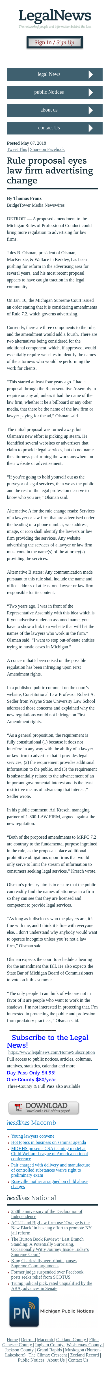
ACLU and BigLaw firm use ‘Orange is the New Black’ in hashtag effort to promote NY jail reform (51, 1227)
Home (12, 1339)
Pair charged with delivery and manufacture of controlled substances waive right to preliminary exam (50, 1170)
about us (49, 110)
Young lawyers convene (32, 1136)
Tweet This (17, 149)
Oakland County (71, 1339)
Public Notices (31, 1360)
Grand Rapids (50, 1349)
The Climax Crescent (48, 1355)
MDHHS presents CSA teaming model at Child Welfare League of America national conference (49, 1153)
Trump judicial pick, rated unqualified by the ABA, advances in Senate (51, 1286)
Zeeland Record (85, 1355)
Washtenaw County (84, 1344)
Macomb (45, 1339)
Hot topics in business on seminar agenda (48, 1142)
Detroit (28, 1339)
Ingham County (49, 1344)
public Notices (49, 92)
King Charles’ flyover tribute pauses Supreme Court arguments (44, 1263)
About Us (56, 1360)
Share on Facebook (47, 149)
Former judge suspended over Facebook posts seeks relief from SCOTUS (47, 1274)
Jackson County (20, 1349)
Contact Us (78, 1360)
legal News (49, 74)
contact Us (49, 128)
